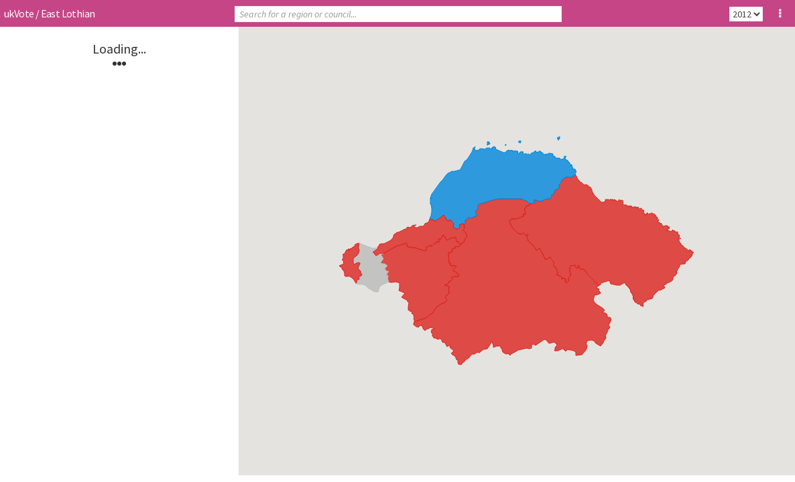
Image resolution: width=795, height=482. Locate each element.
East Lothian (68, 13)
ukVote (19, 13)
